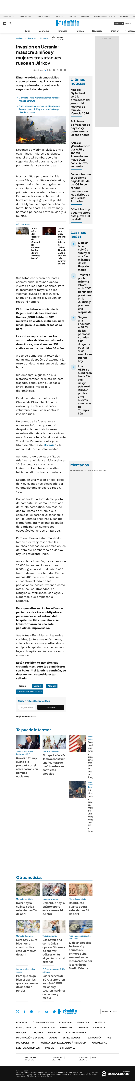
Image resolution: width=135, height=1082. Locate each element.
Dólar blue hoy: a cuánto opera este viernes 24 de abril (54, 908)
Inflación (59, 16)
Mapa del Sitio (25, 1042)
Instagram (31, 1011)
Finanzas (62, 30)
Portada (21, 1022)
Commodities (92, 471)
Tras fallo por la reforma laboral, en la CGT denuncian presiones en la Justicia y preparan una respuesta (85, 293)
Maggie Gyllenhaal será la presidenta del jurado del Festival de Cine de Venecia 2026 (80, 101)
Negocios (97, 30)
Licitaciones (67, 1047)
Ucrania (44, 38)
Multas (49, 1047)
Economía (44, 30)
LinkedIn (39, 1011)
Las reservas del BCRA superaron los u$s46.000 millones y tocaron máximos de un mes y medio (54, 987)
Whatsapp (54, 1011)
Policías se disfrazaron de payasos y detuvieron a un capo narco (80, 128)
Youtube (46, 1012)
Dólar (27, 30)
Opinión (115, 30)
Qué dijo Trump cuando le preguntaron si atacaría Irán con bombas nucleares (27, 767)
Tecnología (93, 1037)
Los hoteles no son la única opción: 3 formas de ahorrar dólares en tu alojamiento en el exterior (54, 951)
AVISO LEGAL (99, 1042)
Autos (53, 1037)
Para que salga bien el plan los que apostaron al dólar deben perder (27, 983)
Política (80, 30)
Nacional (22, 1032)
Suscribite (51, 707)
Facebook (24, 1011)
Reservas (124, 16)
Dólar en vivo (25, 16)
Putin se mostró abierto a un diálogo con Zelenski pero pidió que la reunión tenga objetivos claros (39, 109)
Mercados (48, 1027)
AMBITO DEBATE (89, 1058)
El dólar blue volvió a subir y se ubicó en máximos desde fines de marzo (84, 256)
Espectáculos (71, 1037)
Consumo (85, 16)
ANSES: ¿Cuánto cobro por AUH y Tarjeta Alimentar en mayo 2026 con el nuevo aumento (80, 154)
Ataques (52, 685)
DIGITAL (31, 1058)
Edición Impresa (76, 1032)
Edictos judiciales (28, 1047)
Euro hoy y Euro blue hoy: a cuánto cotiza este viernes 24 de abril (26, 947)
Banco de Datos (26, 1027)
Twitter (17, 1011)
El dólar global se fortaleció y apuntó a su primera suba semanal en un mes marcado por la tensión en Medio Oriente (80, 955)
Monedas (74, 471)
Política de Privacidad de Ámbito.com (63, 1042)
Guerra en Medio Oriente (104, 16)
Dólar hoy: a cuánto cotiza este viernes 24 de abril (26, 908)
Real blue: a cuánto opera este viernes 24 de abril (79, 908)
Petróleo (72, 16)
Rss (109, 1037)
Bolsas (82, 471)
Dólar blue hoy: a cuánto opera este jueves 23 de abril (81, 214)
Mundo (32, 38)
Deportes (54, 1032)
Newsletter (109, 1011)
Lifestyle (99, 1027)
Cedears (102, 471)
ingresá (128, 23)
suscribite (119, 23)
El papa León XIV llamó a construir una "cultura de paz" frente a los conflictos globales (54, 764)
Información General (30, 1037)
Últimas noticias (43, 1022)
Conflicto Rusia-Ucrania (30, 691)
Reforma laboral (43, 16)
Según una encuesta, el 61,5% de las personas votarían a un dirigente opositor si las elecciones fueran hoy (85, 339)
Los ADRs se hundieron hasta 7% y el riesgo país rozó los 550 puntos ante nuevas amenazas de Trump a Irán (85, 389)
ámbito (19, 38)
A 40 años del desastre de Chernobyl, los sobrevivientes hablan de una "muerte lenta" (39, 243)
